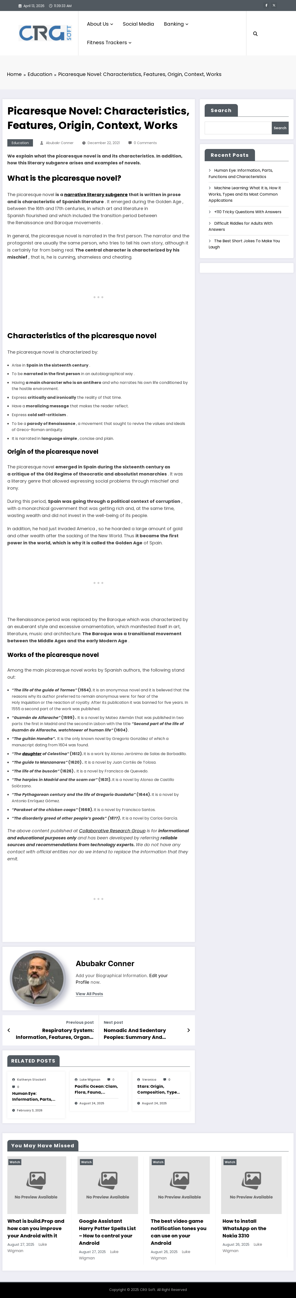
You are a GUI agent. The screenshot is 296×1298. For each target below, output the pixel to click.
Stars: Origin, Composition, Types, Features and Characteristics (158, 1089)
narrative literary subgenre (96, 194)
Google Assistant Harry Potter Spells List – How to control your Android (118, 1232)
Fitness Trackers (109, 42)
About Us (100, 24)
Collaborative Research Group (112, 830)
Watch (26, 1162)
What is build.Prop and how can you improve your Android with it (46, 1228)
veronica (149, 1079)
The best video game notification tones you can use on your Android (190, 1232)
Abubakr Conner (60, 142)
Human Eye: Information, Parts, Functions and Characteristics (32, 1096)
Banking (176, 24)
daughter (32, 753)
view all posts (89, 994)
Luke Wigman (90, 1079)
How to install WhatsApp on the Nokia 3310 (255, 1228)
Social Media (138, 24)
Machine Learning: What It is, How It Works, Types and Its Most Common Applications (245, 194)
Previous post (80, 1022)
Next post (113, 1022)
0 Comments (145, 142)
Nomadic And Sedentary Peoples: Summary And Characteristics (135, 1034)
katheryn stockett (31, 1079)
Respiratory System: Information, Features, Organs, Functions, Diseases (55, 1034)
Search (221, 110)
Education (20, 142)
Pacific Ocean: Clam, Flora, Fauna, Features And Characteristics (96, 1089)
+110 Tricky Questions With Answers (247, 212)
